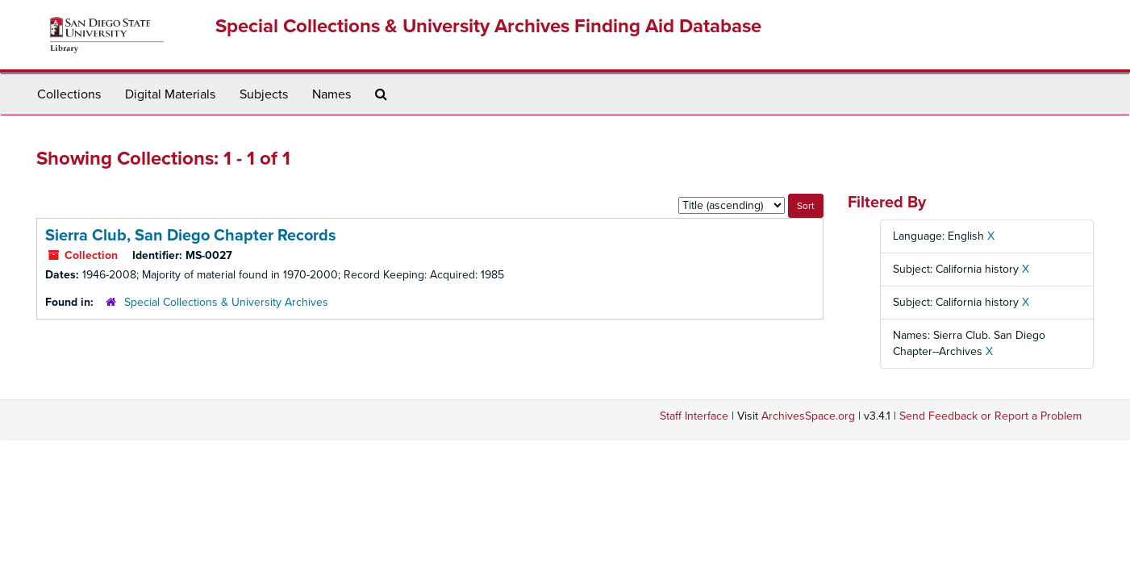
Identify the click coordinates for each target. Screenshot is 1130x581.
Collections (69, 94)
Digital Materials (170, 94)
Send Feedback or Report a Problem (990, 416)
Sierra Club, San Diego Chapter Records (190, 235)
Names (331, 94)
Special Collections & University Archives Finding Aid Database (488, 26)
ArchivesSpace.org (808, 416)
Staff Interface (694, 416)
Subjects (264, 94)
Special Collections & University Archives (226, 302)
